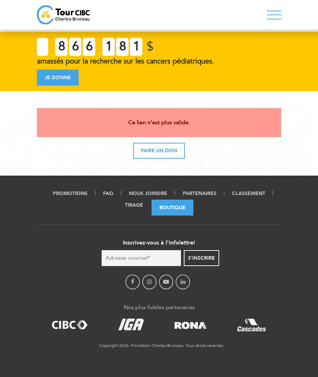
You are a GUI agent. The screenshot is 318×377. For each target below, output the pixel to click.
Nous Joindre (148, 193)
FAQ (108, 193)
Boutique (172, 207)
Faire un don (159, 150)
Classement (248, 193)
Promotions (70, 193)
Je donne (58, 77)
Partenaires (199, 193)
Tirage (134, 205)
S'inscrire (201, 258)
